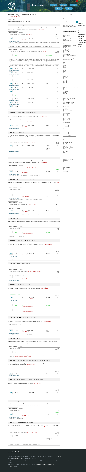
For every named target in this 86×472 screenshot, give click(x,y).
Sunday (65, 95)
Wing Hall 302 (24, 254)
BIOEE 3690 (29, 142)
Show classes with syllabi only (70, 26)
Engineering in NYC (68, 110)
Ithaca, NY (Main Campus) (69, 115)
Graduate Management (68, 38)
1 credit (65, 77)
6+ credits (66, 84)
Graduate (66, 36)
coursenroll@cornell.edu (19, 458)
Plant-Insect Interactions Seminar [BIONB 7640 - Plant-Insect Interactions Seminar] (25, 422)
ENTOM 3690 (34, 142)
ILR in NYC (66, 114)
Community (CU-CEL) (69, 135)
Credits (79, 32)
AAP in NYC (66, 106)
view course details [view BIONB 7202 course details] (37, 405)
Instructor (80, 46)
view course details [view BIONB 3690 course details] (43, 136)
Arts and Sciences (67, 46)
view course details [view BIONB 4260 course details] (42, 223)
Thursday (66, 91)
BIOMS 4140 (34, 167)
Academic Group (81, 29)
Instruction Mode (82, 48)
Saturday (66, 93)
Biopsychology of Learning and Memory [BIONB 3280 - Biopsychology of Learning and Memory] (26, 112)
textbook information (58, 456)
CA (69, 128)
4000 (65, 66)
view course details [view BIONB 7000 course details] (31, 364)
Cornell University (11, 466)
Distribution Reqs (82, 40)
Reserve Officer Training (69, 58)
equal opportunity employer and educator (45, 464)
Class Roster (38, 4)
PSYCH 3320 (29, 121)
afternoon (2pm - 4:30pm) (69, 102)
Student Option (67, 167)
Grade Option (81, 50)
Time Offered (81, 36)
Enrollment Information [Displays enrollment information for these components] (13, 32)
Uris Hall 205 (24, 278)
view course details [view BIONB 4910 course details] (44, 288)
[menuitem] (54, 5)
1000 (65, 62)
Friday (65, 92)
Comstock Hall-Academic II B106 (28, 298)
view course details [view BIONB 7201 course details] (37, 383)
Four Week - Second (68, 142)
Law (65, 39)
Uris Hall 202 (24, 126)
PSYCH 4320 (38, 271)
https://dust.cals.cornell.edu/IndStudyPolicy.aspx (22, 356)
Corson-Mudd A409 (25, 331)
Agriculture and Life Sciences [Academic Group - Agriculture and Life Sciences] (15, 16)
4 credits (66, 81)
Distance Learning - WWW (69, 159)
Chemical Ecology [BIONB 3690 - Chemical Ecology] (21, 132)
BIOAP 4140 (29, 167)
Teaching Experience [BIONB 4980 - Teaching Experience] (22, 339)
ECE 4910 (49, 294)
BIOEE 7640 (29, 432)
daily (61, 455)
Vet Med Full (66, 152)
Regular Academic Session (69, 139)
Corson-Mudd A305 (25, 415)
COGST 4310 (29, 271)
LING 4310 (34, 271)
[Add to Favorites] (14, 38)
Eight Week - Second (68, 150)
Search (65, 19)
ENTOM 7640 (34, 432)
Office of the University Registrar (33, 455)
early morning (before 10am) (69, 98)
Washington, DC (67, 122)
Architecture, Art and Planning (70, 45)
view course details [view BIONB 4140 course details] (43, 162)
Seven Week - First (67, 146)
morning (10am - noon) (68, 99)
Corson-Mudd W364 (25, 196)
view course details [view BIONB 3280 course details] (43, 116)
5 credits (66, 82)
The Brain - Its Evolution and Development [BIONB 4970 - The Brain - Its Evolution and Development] (27, 317)
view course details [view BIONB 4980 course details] (42, 343)
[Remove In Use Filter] (76, 28)
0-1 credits (66, 76)
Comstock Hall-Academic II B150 (28, 306)
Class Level (80, 30)
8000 (65, 71)
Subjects (80, 23)
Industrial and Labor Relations (70, 55)
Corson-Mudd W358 (25, 211)
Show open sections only (69, 25)
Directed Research (67, 158)
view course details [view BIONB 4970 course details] (47, 321)
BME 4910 (45, 294)
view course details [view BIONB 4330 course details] (55, 265)
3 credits (66, 80)
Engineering (66, 49)
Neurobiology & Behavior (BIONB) (69, 31)
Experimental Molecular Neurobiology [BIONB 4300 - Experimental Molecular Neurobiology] (26, 240)
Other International (67, 119)
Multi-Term (66, 171)
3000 (65, 65)
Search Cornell (77, 1)
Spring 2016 (68, 15)
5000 (65, 67)
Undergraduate (67, 35)
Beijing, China (66, 108)
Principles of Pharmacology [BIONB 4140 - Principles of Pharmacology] (23, 158)
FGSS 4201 (29, 204)
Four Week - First (67, 141)
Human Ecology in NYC (68, 113)
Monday (65, 87)
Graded (65, 168)
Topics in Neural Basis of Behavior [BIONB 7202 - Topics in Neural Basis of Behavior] (25, 401)
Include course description (69, 23)
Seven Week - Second (68, 147)
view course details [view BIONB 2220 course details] (40, 29)
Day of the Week (81, 34)
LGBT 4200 (34, 204)
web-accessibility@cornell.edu (69, 460)
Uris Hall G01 (24, 39)
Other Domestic (67, 118)
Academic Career (81, 25)
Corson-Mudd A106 (25, 146)
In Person (66, 160)
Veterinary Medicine (68, 40)
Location (80, 38)
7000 (65, 70)
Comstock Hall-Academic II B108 (28, 233)
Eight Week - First (67, 148)
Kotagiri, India (66, 117)
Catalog (40, 456)
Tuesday (65, 88)
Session (80, 44)
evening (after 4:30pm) (68, 103)
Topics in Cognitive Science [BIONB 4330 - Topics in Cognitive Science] (23, 263)
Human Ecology (67, 54)
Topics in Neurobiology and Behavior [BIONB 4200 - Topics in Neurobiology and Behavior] (26, 179)
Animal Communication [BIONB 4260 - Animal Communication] (22, 219)
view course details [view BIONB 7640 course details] (41, 426)
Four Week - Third (67, 143)
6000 (65, 69)
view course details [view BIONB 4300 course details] (48, 244)
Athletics (65, 47)
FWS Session (66, 151)
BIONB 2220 (29, 34)
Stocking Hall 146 (25, 172)
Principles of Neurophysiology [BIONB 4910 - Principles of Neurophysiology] (24, 284)
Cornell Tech (66, 109)
